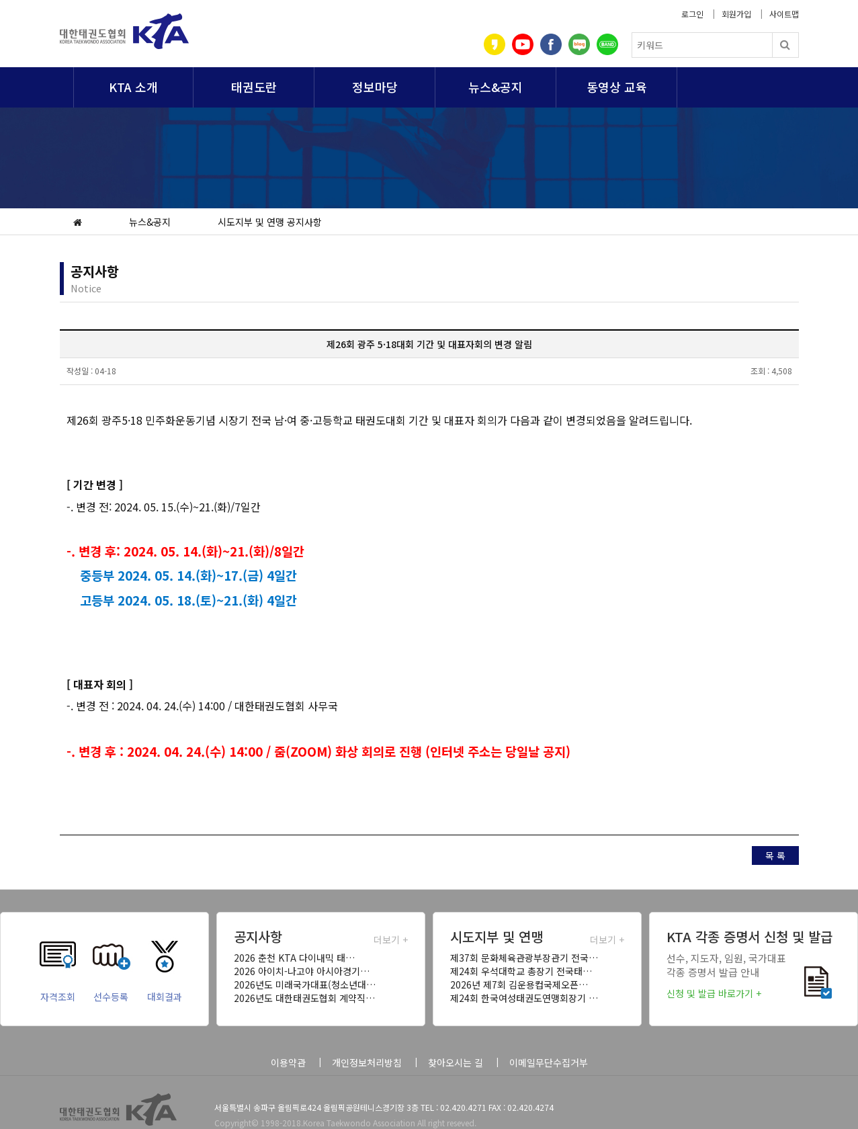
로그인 (692, 13)
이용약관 (288, 1062)
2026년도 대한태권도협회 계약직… (304, 998)
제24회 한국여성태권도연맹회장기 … (524, 998)
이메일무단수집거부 (548, 1062)
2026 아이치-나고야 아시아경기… (302, 971)
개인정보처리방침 (367, 1062)
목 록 (775, 855)
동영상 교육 (617, 86)
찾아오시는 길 (455, 1062)
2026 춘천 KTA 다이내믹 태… (294, 957)
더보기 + (391, 939)
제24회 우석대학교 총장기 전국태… (521, 971)
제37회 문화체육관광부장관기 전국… (524, 957)
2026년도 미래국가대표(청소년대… (305, 984)
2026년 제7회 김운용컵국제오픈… (519, 984)
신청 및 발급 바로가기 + (714, 993)
